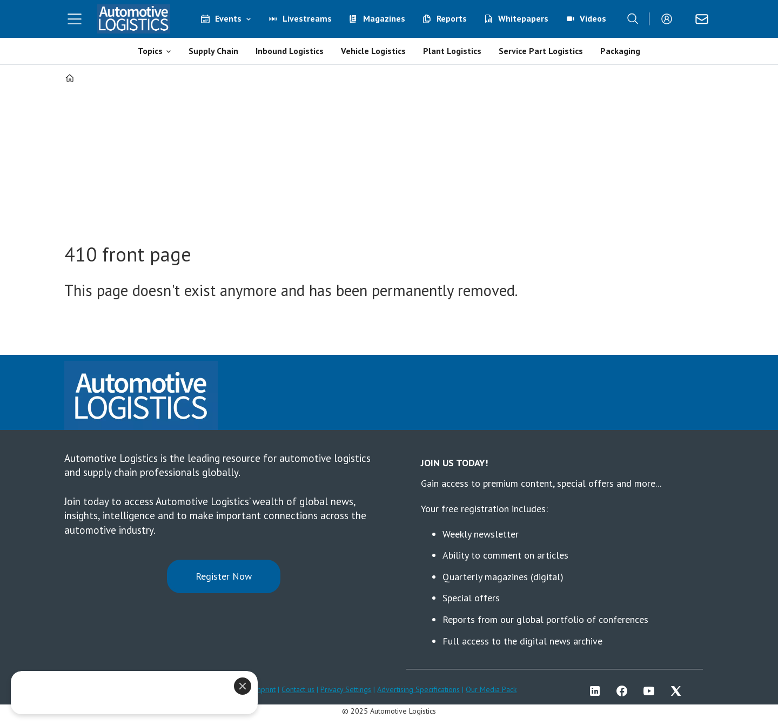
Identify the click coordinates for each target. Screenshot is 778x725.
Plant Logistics (452, 50)
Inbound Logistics (290, 50)
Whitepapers (523, 18)
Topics (150, 50)
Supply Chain (213, 50)
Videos (593, 18)
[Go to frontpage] (134, 18)
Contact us (297, 689)
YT (651, 690)
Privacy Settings (345, 689)
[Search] (632, 19)
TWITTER (678, 690)
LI (597, 690)
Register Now (224, 576)
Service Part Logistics (541, 50)
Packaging (620, 50)
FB (624, 690)
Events (228, 18)
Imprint (264, 689)
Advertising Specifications (418, 689)
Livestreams (307, 18)
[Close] (242, 686)
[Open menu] (74, 19)
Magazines (384, 18)
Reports (452, 18)
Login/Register (669, 18)
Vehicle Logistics (373, 50)
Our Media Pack (491, 689)
